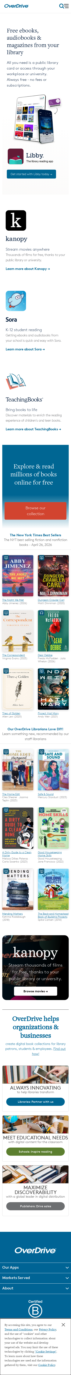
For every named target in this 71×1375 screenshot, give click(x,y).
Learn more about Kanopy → (28, 268)
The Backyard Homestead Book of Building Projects (53, 915)
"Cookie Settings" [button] (45, 1351)
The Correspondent (13, 655)
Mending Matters (12, 913)
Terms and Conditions (18, 1329)
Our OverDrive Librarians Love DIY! (35, 729)
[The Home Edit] (17, 791)
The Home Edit (11, 794)
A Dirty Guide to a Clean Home (16, 854)
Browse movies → (35, 991)
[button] (35, 1268)
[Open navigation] (64, 6)
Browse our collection (35, 510)
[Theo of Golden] (17, 710)
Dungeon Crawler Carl (51, 599)
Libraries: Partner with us (35, 1102)
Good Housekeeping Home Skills (50, 854)
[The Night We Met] (17, 597)
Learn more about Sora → (25, 349)
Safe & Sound (46, 794)
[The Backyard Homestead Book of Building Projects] (53, 910)
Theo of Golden (11, 713)
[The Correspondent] (17, 652)
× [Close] (63, 1324)
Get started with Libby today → (31, 174)
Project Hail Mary (48, 713)
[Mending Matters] (17, 910)
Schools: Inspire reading (35, 1151)
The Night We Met (13, 599)
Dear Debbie (45, 655)
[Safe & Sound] (53, 791)
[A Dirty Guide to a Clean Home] (17, 849)
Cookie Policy (46, 1365)
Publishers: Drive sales (35, 1206)
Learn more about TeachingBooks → (33, 429)
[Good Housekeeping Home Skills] (53, 849)
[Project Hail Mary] (53, 710)
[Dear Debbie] (53, 652)
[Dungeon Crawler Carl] (53, 597)
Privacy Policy (47, 1329)
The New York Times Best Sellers (35, 535)
